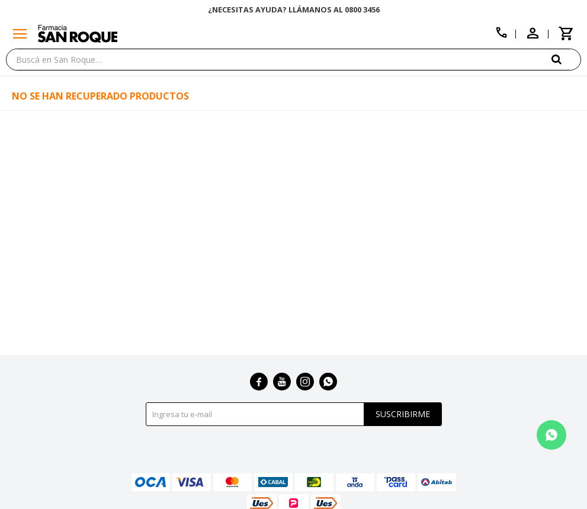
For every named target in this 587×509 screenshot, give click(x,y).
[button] (566, 59)
